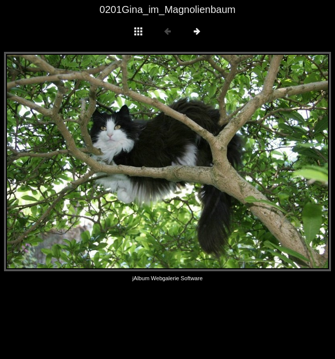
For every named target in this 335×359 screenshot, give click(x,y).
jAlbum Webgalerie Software (167, 278)
